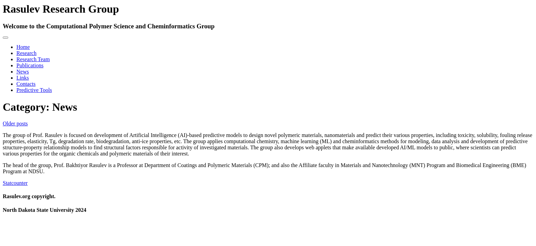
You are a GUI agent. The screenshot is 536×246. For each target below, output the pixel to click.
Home (23, 47)
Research (26, 53)
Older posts (15, 123)
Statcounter (15, 183)
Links (22, 78)
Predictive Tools (34, 90)
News (22, 71)
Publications (29, 65)
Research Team (33, 59)
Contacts (26, 84)
